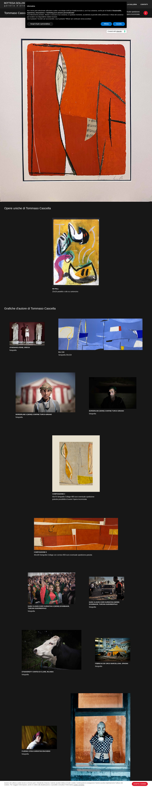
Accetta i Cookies (139, 784)
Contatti (144, 4)
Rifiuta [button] (106, 24)
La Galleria (132, 4)
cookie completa (78, 785)
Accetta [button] (119, 24)
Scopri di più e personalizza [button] (40, 24)
